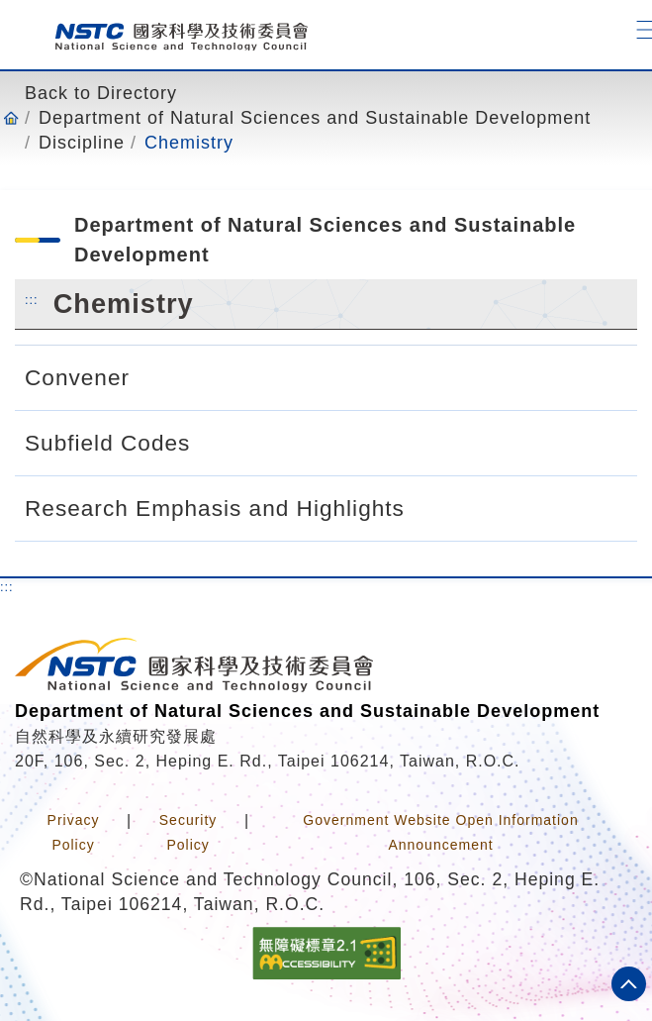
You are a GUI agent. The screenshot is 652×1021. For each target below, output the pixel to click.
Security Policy (188, 832)
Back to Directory (101, 93)
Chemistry (188, 143)
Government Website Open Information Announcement (440, 832)
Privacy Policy (73, 832)
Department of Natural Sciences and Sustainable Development (315, 118)
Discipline (82, 143)
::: (32, 299)
